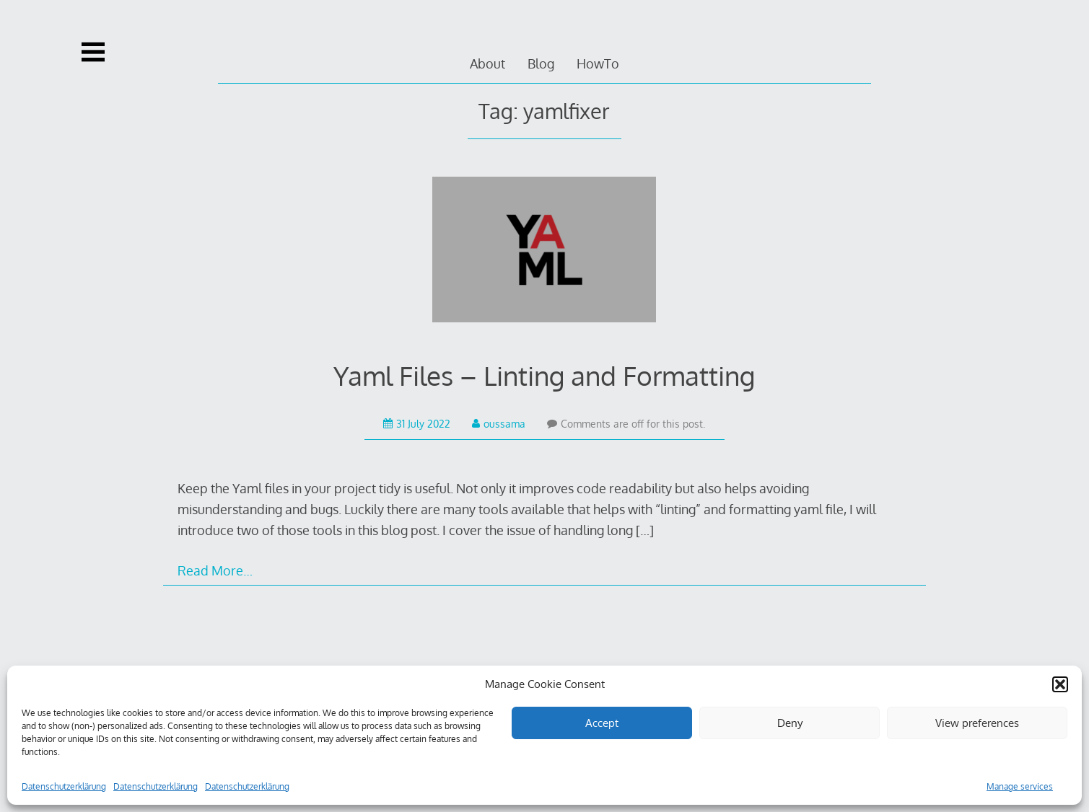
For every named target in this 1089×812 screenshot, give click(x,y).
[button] (1060, 684)
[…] (645, 530)
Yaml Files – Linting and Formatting (544, 375)
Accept (601, 723)
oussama (498, 424)
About (487, 63)
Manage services (1020, 786)
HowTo (598, 63)
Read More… (215, 570)
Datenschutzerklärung (64, 786)
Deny (789, 723)
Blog (541, 63)
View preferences (977, 723)
